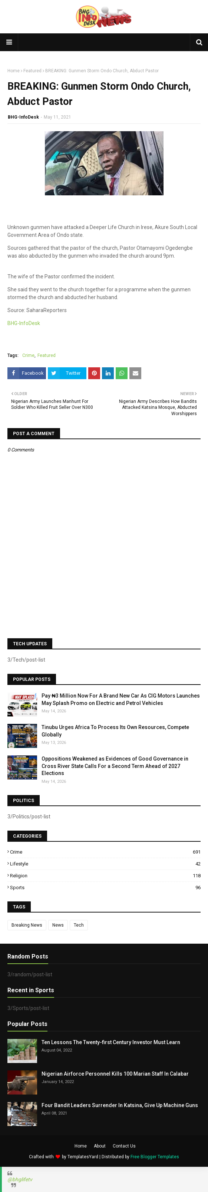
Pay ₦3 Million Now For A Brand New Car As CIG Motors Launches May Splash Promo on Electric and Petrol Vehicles (121, 699)
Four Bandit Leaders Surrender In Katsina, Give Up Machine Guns (120, 1105)
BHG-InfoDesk (23, 117)
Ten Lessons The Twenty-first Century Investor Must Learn (111, 1042)
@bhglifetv (19, 1179)
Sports (105, 887)
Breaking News (26, 925)
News (58, 925)
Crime (28, 355)
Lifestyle (105, 864)
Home (13, 70)
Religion (105, 875)
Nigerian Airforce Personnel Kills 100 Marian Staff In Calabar (115, 1074)
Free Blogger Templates (155, 1156)
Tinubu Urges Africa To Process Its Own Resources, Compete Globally (115, 731)
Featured (32, 70)
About (100, 1146)
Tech (79, 925)
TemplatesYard (82, 1156)
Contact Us (124, 1146)
